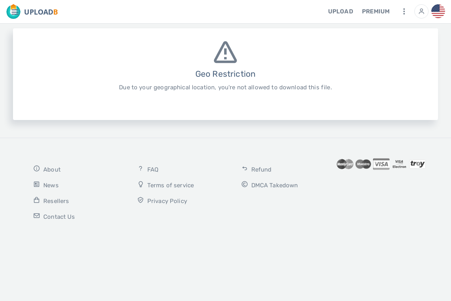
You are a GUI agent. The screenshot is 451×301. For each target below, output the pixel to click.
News (45, 185)
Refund (256, 169)
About (46, 169)
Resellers (51, 200)
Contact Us (54, 216)
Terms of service (165, 185)
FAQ (147, 169)
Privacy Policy (162, 200)
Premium (376, 11)
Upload (340, 11)
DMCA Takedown (269, 185)
